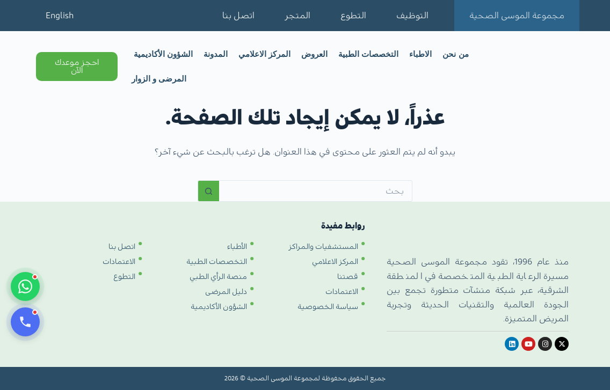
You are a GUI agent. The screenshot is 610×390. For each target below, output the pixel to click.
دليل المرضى (226, 292)
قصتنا (347, 277)
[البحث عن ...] (315, 191)
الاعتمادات (341, 292)
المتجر (297, 15)
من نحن (455, 53)
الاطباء (420, 53)
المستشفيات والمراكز (323, 247)
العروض (314, 53)
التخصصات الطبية (368, 53)
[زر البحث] (208, 191)
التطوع (353, 15)
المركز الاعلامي (264, 53)
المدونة (216, 53)
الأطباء (237, 247)
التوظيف (412, 15)
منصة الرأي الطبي (218, 277)
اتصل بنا (238, 15)
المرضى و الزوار (159, 78)
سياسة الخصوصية (327, 307)
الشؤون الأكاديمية (163, 53)
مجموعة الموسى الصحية (516, 15)
